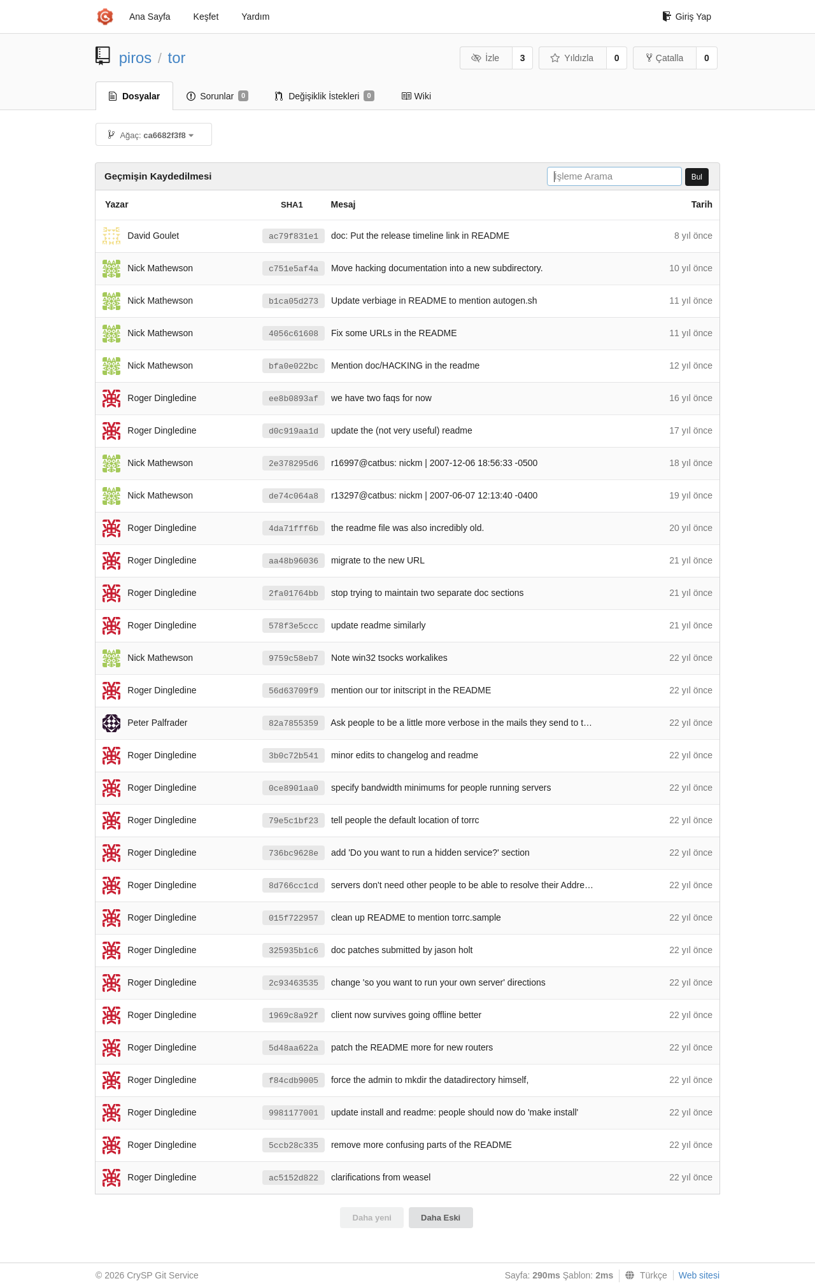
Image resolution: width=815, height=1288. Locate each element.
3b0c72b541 (293, 756)
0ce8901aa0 (293, 788)
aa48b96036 (293, 561)
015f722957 (293, 918)
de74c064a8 (293, 496)
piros (135, 57)
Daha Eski (440, 1217)
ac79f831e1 (293, 236)
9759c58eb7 (293, 658)
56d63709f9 (293, 691)
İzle (485, 58)
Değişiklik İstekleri (324, 96)
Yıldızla (571, 58)
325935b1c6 (293, 951)
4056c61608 (293, 334)
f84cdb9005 (293, 1081)
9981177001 (293, 1113)
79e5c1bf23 (293, 821)
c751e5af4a (293, 269)
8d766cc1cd (293, 886)
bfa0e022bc (293, 366)
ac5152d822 (293, 1178)
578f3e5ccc (293, 626)
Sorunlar (217, 96)
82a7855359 (293, 723)
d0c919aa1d (293, 431)
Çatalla (665, 58)
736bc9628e (293, 853)
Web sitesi (699, 1275)
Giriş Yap (686, 16)
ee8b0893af (293, 399)
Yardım (255, 16)
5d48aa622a (293, 1048)
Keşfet (206, 16)
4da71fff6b (293, 529)
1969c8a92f (293, 1016)
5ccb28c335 (293, 1145)
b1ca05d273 (293, 301)
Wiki (416, 96)
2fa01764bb (293, 593)
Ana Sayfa (150, 16)
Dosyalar (134, 96)
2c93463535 (293, 983)
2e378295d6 (293, 464)
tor (177, 57)
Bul (696, 177)
